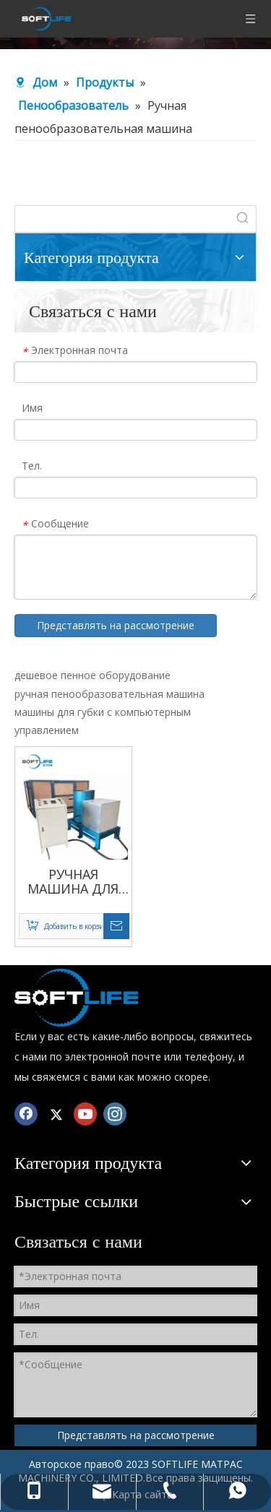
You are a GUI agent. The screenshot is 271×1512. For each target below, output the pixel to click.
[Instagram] (114, 1114)
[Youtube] (85, 1114)
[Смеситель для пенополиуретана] (76, 998)
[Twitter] (55, 1114)
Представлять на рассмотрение (115, 625)
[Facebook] (26, 1114)
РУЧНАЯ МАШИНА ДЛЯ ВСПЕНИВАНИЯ (73, 881)
